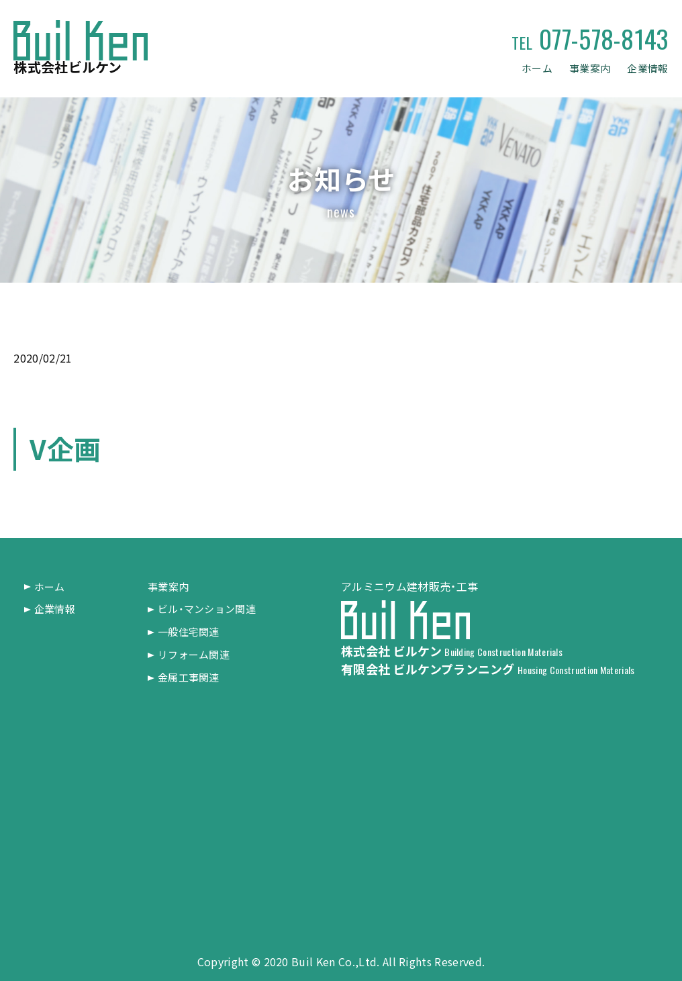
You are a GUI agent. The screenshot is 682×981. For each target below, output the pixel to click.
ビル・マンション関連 (210, 609)
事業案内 (585, 68)
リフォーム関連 (196, 654)
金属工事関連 (191, 677)
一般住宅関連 (191, 631)
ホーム (529, 68)
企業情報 (646, 68)
